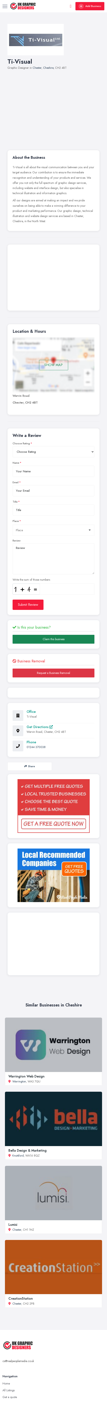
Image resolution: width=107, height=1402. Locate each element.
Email (16, 482)
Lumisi (12, 1224)
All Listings (8, 1390)
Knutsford (18, 1155)
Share (29, 766)
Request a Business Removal (53, 673)
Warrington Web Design (26, 1076)
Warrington (19, 1081)
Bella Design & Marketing (27, 1150)
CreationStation (20, 1298)
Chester (37, 68)
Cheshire (48, 68)
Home (6, 1383)
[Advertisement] (57, 108)
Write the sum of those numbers (31, 580)
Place (16, 521)
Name (16, 463)
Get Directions (40, 727)
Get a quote (9, 1397)
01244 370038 (36, 747)
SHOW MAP (53, 365)
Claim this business (54, 639)
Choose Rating (21, 443)
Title (15, 502)
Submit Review (28, 604)
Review (17, 541)
